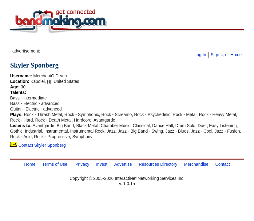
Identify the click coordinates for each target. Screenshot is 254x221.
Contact (222, 164)
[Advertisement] (113, 43)
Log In (200, 54)
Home (236, 54)
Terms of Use (54, 164)
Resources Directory (158, 164)
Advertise (123, 164)
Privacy (82, 164)
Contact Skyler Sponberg (38, 145)
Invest (101, 164)
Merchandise (196, 164)
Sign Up (218, 54)
